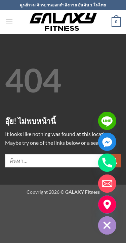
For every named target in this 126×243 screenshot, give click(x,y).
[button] (9, 22)
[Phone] (107, 163)
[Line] (107, 121)
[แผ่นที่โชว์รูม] (107, 204)
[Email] (107, 183)
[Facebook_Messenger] (107, 142)
